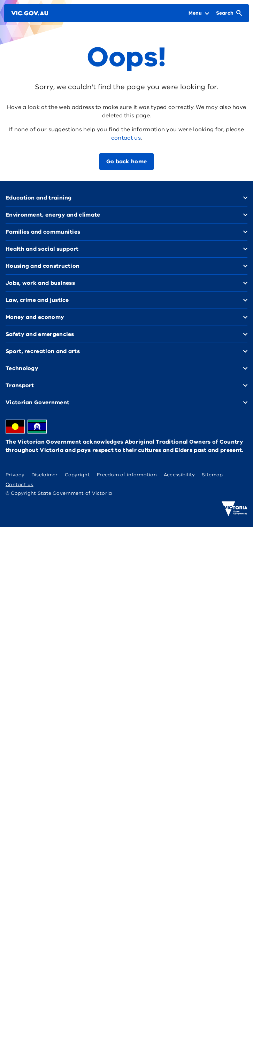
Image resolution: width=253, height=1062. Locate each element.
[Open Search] (229, 13)
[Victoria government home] (234, 508)
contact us (126, 138)
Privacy (15, 474)
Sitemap (212, 474)
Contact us (19, 484)
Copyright (77, 474)
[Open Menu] (199, 13)
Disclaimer (44, 474)
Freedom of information (127, 474)
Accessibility (179, 474)
